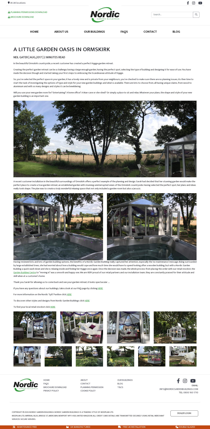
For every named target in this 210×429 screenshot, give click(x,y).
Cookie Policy (88, 391)
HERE (100, 288)
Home (34, 31)
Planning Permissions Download (27, 12)
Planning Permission (92, 387)
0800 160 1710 (190, 393)
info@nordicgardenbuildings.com (179, 389)
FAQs (46, 384)
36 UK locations (17, 3)
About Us (61, 31)
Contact (150, 31)
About (84, 380)
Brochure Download (21, 17)
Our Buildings (94, 31)
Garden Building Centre (24, 273)
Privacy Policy (51, 391)
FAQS (124, 31)
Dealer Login (184, 413)
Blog (176, 31)
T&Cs (120, 387)
